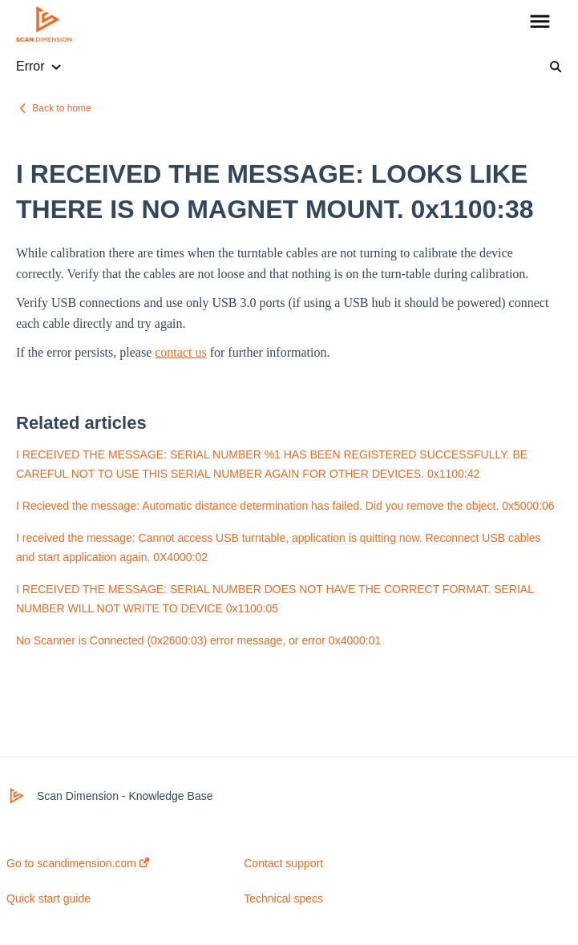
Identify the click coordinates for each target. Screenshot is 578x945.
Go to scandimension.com (77, 863)
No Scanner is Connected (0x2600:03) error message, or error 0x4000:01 (198, 640)
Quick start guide (48, 898)
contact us (180, 352)
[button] (540, 22)
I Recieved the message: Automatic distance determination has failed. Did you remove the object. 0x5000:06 (285, 505)
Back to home (61, 108)
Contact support (283, 863)
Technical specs (283, 898)
